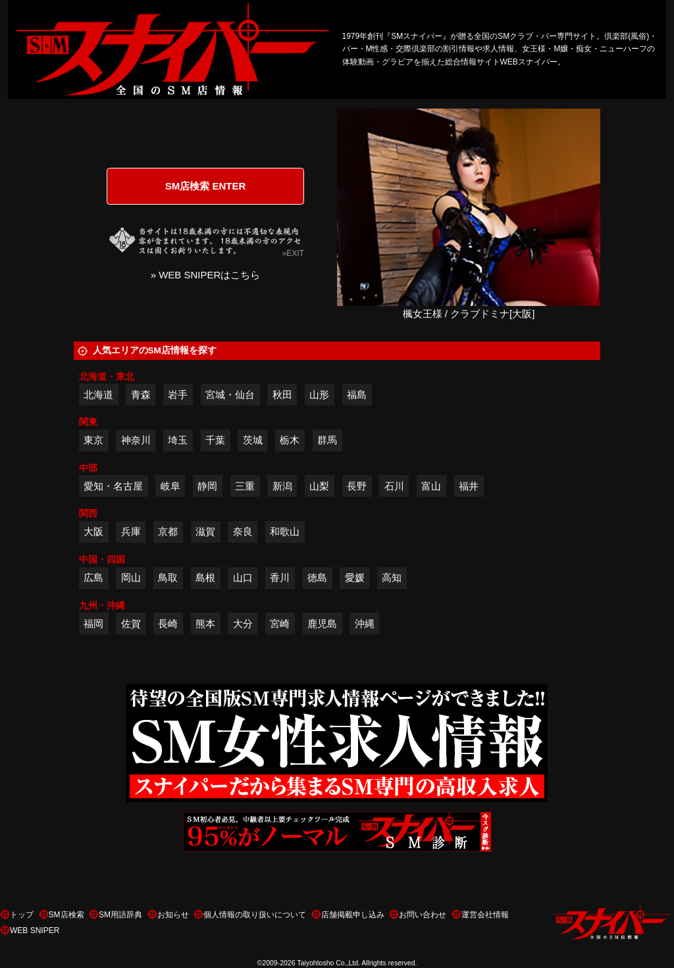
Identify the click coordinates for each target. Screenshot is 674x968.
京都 (168, 531)
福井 (469, 486)
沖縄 (365, 623)
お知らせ (173, 914)
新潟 (282, 486)
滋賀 (205, 531)
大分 (243, 623)
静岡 (207, 486)
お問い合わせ (422, 914)
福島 (357, 394)
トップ (22, 914)
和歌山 (284, 531)
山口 (243, 577)
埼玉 (178, 440)
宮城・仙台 (230, 394)
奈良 (243, 531)
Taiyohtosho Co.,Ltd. (328, 963)
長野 (357, 486)
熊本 (205, 623)
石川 (394, 486)
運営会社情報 (485, 914)
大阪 (93, 531)
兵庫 (131, 531)
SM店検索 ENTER (205, 185)
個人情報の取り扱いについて (254, 914)
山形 (319, 394)
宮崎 (280, 623)
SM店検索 (66, 914)
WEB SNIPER (34, 930)
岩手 (178, 394)
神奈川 (136, 440)
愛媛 (355, 577)
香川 (280, 577)
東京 (93, 440)
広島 (93, 577)
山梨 (319, 486)
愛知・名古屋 (113, 486)
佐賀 (131, 623)
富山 (431, 486)
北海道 (98, 394)
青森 (141, 394)
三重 (245, 486)
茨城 (253, 440)
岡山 (131, 577)
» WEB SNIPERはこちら (206, 274)
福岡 (93, 623)
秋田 (282, 394)
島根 (205, 577)
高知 (392, 577)
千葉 (215, 440)
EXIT (295, 253)
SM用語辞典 (120, 914)
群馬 (327, 440)
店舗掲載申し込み (352, 914)
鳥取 (168, 577)
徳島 (317, 577)
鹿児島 (322, 623)
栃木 (289, 440)
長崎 (168, 623)
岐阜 (170, 486)
